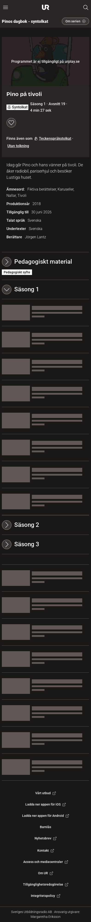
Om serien (75, 21)
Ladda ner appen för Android (45, 816)
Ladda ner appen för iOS (45, 804)
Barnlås (45, 827)
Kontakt (45, 850)
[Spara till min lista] (11, 123)
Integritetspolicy (45, 896)
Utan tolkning (18, 146)
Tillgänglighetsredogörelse (45, 884)
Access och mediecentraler (45, 862)
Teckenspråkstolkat (52, 138)
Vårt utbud (45, 793)
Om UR (45, 873)
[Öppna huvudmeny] (5, 7)
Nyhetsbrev (45, 838)
